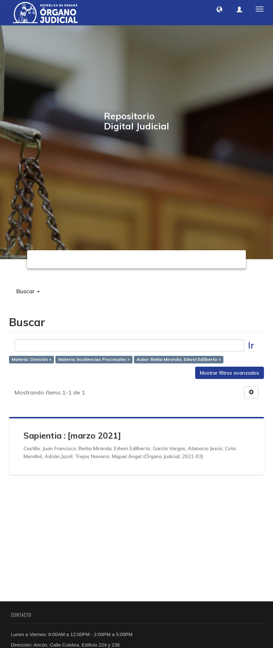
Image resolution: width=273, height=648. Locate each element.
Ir (251, 345)
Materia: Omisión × (31, 359)
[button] (219, 9)
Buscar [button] (28, 291)
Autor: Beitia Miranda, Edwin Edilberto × (178, 359)
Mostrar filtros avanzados (229, 373)
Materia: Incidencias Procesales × (94, 359)
